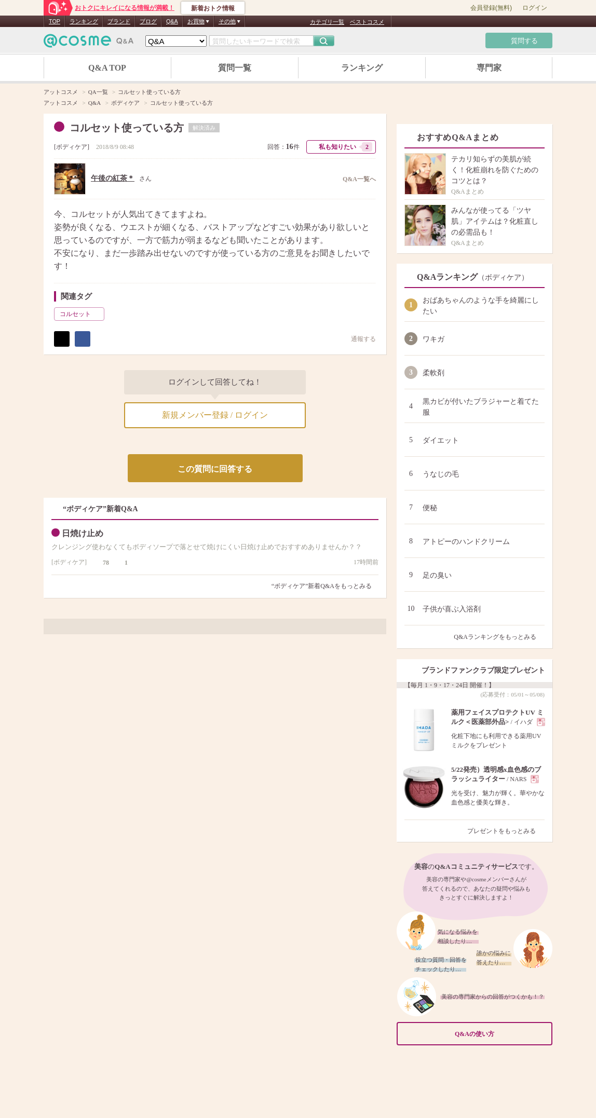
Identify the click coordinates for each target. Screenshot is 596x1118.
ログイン (534, 7)
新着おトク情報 (213, 8)
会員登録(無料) (491, 7)
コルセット (81, 314)
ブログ (148, 21)
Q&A (172, 21)
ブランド (118, 21)
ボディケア (71, 147)
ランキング (84, 21)
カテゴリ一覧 (327, 22)
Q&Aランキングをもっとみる (499, 636)
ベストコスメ (367, 22)
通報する (358, 339)
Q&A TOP (107, 67)
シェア (82, 339)
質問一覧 (234, 67)
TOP (54, 21)
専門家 (489, 67)
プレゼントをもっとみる (506, 831)
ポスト (62, 339)
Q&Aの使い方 (500, 1034)
